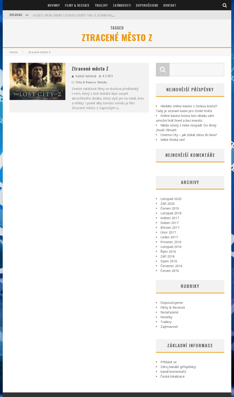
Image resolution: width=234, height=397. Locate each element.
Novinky (54, 5)
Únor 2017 (168, 232)
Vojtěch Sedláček (86, 76)
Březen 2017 (169, 227)
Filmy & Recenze (77, 5)
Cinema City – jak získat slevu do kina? (188, 135)
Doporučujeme (147, 5)
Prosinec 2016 (170, 242)
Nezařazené (169, 312)
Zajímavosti (122, 5)
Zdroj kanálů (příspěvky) (178, 367)
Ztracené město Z (90, 68)
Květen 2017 (169, 218)
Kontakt (169, 5)
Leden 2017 (169, 237)
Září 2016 (167, 256)
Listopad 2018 (170, 213)
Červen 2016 (169, 270)
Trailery (101, 5)
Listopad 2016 (170, 247)
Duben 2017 (169, 223)
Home (14, 52)
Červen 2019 (169, 208)
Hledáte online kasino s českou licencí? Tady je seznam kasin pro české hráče (85, 15)
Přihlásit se (168, 362)
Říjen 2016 (168, 251)
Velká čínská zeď (172, 139)
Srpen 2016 (168, 261)
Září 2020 (167, 203)
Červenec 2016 (171, 266)
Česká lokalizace (172, 376)
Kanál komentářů (173, 371)
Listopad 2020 (170, 199)
